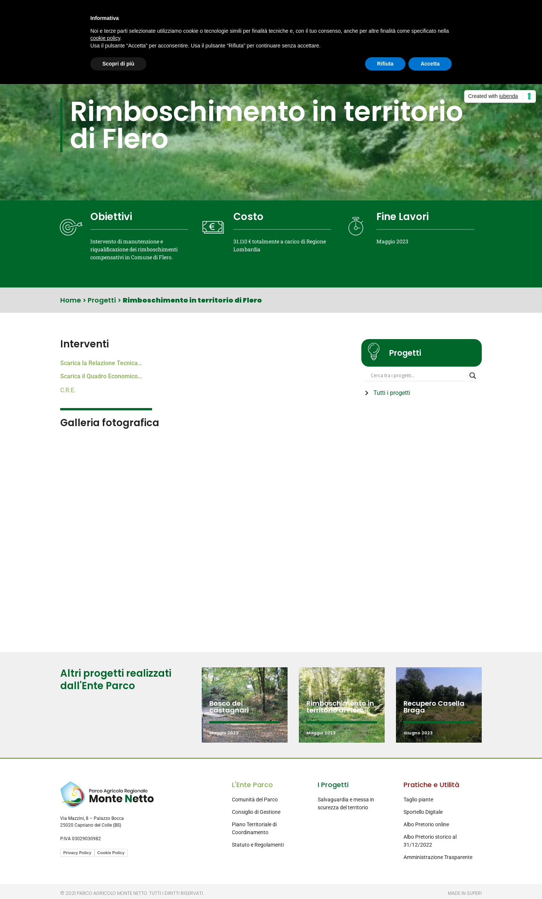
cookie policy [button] (105, 38)
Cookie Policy (111, 852)
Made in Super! (465, 893)
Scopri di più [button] (118, 64)
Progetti (102, 300)
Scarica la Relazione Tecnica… (101, 363)
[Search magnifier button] (472, 377)
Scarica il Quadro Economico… (101, 376)
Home (70, 300)
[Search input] (418, 377)
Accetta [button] (430, 64)
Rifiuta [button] (385, 64)
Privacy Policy (77, 852)
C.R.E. (68, 390)
